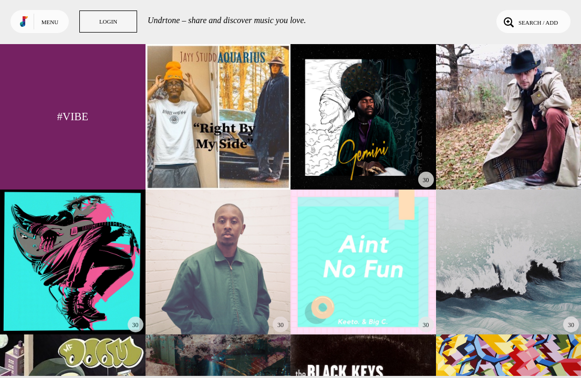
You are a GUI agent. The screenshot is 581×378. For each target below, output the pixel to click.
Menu (50, 22)
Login (108, 21)
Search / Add (530, 21)
